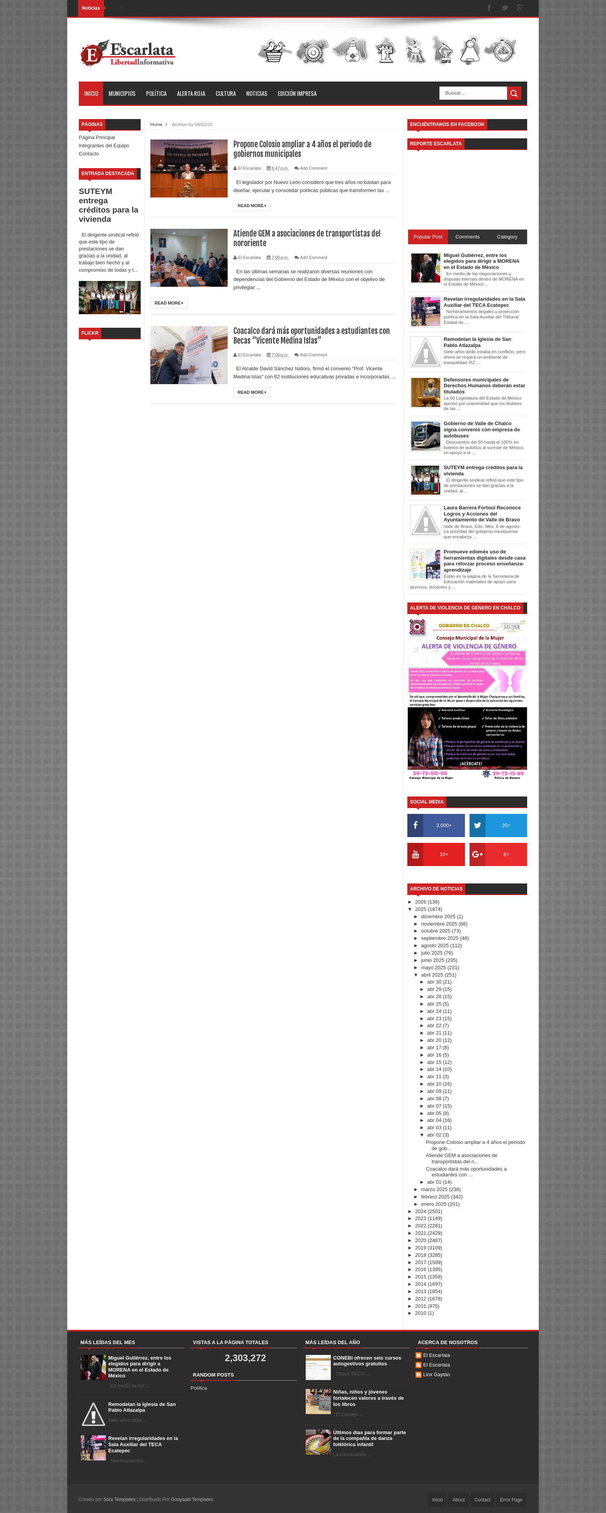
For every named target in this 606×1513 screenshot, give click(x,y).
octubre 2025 (436, 931)
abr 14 (435, 1069)
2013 (421, 1291)
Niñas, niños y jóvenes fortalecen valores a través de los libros (368, 1398)
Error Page (511, 1500)
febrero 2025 (436, 1197)
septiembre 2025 (440, 938)
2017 (421, 1262)
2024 (421, 1211)
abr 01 (435, 1182)
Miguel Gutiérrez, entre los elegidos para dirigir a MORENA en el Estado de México (139, 1367)
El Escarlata (436, 1355)
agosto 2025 (435, 945)
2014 (421, 1284)
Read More (252, 205)
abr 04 (435, 1120)
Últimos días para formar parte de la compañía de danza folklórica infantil (369, 1438)
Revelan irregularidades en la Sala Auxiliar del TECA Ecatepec (143, 1444)
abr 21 (435, 1033)
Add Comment (313, 168)
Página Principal (97, 137)
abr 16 (435, 1055)
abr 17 (435, 1047)
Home (156, 124)
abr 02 (435, 1135)
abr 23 (435, 1018)
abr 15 (435, 1062)
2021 (421, 1233)
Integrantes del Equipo (104, 145)
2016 (421, 1269)
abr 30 (435, 982)
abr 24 (435, 1011)
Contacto (89, 154)
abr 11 (435, 1076)
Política (156, 93)
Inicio (91, 93)
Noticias (256, 93)
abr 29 (435, 989)
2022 (421, 1226)
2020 (421, 1240)
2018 (421, 1255)
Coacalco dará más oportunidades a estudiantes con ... (466, 1172)
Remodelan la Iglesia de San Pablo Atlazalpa (142, 1407)
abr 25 (435, 1004)
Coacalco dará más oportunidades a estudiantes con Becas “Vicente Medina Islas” (311, 335)
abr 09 (435, 1091)
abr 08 (435, 1098)
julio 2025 (432, 953)
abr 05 (435, 1113)
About (459, 1500)
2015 (421, 1277)
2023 (421, 1218)
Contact (482, 1500)
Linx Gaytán (436, 1374)
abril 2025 (433, 975)
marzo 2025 (435, 1189)
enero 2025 (434, 1204)
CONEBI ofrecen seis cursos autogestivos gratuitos (367, 1361)
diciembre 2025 (439, 916)
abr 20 (435, 1040)
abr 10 (435, 1084)
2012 (421, 1299)
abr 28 (435, 996)
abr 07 (435, 1106)
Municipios (122, 93)
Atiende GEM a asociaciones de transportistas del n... (461, 1158)
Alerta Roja (191, 93)
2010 (421, 1313)
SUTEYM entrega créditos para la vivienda (108, 205)
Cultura (226, 93)
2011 (421, 1306)
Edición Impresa (297, 93)
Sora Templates (119, 1499)
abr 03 (435, 1127)
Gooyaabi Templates (192, 1499)
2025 (421, 909)
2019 (421, 1248)
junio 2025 (433, 960)
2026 (421, 902)
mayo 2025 (434, 967)
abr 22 (435, 1025)
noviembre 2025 (440, 924)
